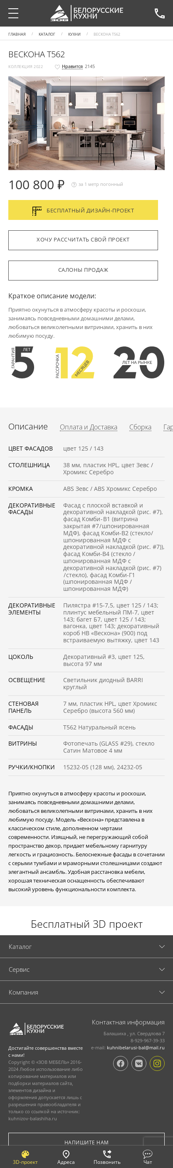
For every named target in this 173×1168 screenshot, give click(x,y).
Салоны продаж (83, 269)
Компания (23, 992)
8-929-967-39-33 (159, 13)
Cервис (19, 969)
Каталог (20, 946)
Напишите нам (86, 1142)
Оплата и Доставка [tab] (88, 428)
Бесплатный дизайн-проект (83, 211)
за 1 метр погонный (97, 184)
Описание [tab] (28, 426)
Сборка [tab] (140, 428)
